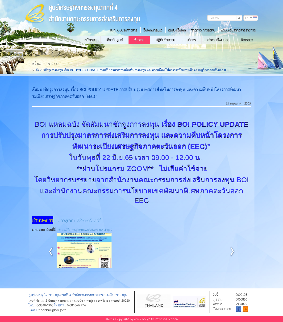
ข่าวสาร (139, 40)
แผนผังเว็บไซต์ (177, 30)
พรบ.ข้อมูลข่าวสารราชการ (238, 30)
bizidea (173, 318)
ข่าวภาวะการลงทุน (203, 30)
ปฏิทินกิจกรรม (165, 40)
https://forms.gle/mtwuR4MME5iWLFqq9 (85, 229)
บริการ (191, 40)
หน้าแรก (89, 40)
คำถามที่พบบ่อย (218, 40)
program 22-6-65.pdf (79, 220)
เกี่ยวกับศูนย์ (114, 40)
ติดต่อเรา (247, 40)
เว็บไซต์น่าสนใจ (152, 30)
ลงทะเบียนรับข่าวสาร (123, 30)
